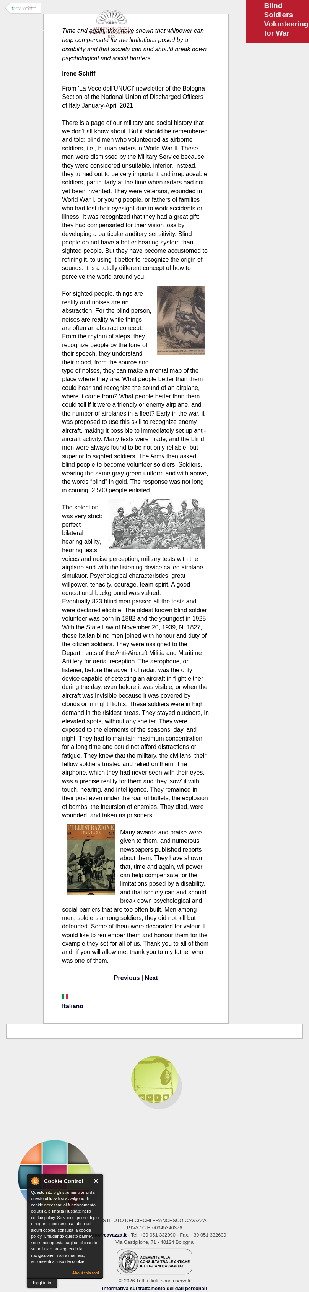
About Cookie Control (34, 1180)
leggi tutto (42, 1283)
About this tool (85, 1273)
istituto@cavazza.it (105, 1235)
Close (96, 1181)
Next (151, 978)
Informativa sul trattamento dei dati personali (154, 1288)
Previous (127, 978)
